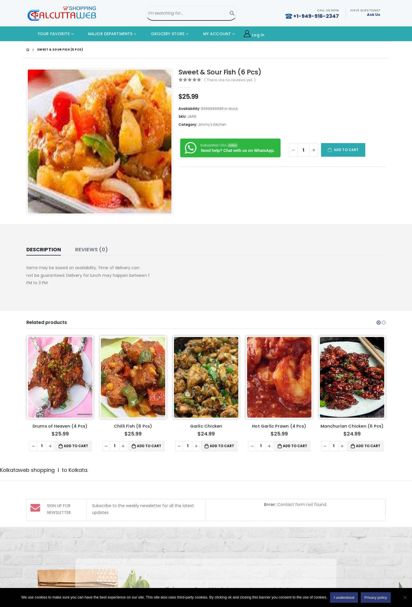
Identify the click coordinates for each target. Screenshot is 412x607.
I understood (344, 597)
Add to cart (346, 149)
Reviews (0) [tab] (91, 249)
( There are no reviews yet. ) (230, 80)
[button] (378, 322)
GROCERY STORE (163, 34)
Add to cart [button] (76, 445)
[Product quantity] (303, 150)
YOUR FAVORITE (49, 34)
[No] (405, 597)
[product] (60, 377)
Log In (254, 34)
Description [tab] (43, 249)
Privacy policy (375, 597)
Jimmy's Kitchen (212, 124)
